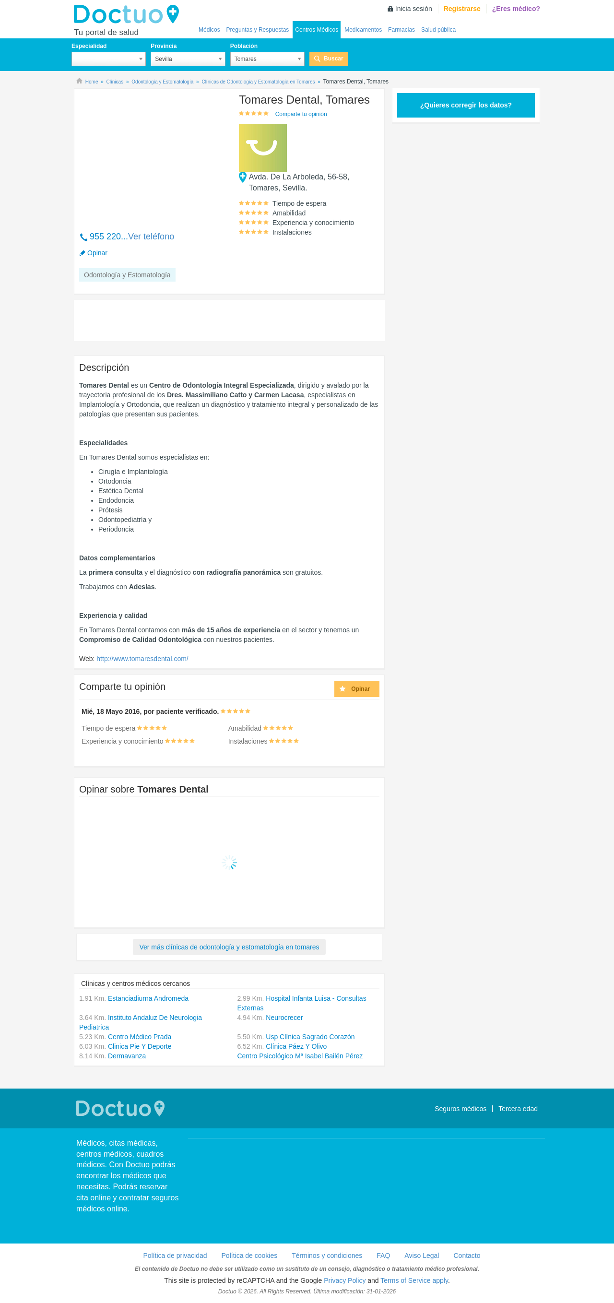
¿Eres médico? (516, 8)
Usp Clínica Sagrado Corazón (310, 1037)
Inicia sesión (413, 8)
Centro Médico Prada (139, 1037)
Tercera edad (518, 1109)
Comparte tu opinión (301, 114)
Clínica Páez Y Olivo (296, 1046)
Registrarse (462, 8)
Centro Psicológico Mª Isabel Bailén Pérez (300, 1056)
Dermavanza (127, 1056)
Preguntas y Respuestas (257, 29)
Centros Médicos (316, 29)
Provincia (164, 46)
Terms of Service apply (414, 1280)
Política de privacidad (175, 1255)
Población (244, 46)
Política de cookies (250, 1255)
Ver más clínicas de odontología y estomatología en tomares (229, 947)
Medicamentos (363, 29)
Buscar (333, 58)
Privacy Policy (345, 1280)
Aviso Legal (421, 1255)
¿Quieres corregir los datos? (466, 105)
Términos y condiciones (327, 1255)
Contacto (466, 1255)
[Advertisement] (152, 155)
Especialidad (88, 46)
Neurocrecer (284, 1017)
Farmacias (401, 29)
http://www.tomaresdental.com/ (142, 659)
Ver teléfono (151, 236)
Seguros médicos (460, 1109)
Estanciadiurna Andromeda (148, 998)
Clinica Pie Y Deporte (140, 1046)
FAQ (383, 1255)
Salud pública (438, 29)
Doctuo (129, 14)
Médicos (209, 29)
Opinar (97, 253)
